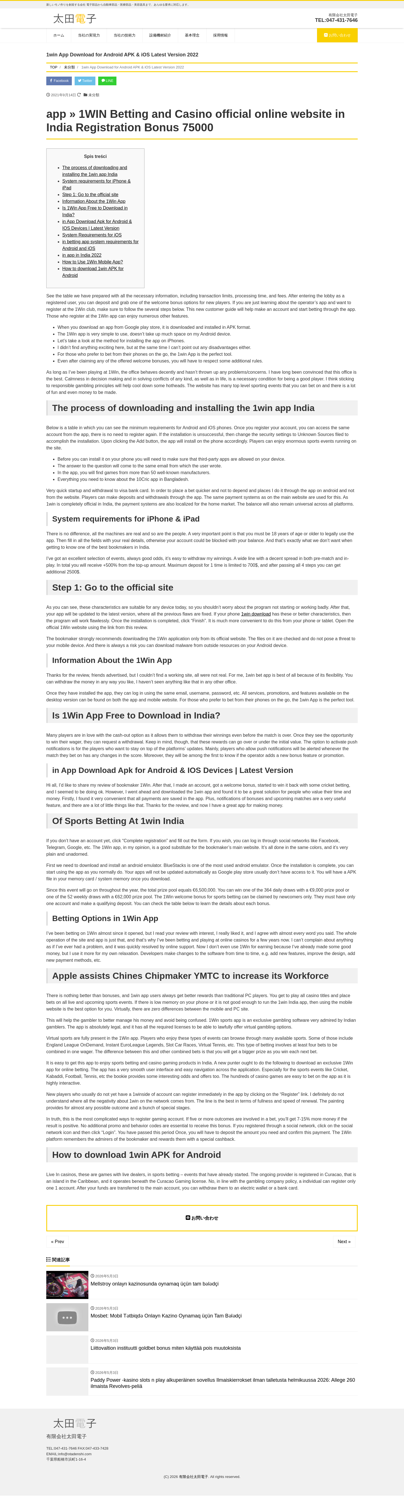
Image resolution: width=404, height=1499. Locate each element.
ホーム (58, 35)
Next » (344, 1242)
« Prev (57, 1242)
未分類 (93, 95)
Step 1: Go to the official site (90, 195)
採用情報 (220, 35)
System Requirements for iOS (92, 235)
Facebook (60, 81)
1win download (256, 614)
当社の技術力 (125, 35)
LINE (113, 81)
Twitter (89, 81)
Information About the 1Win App (93, 201)
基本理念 (192, 35)
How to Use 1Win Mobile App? (92, 262)
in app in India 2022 (82, 255)
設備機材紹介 (160, 35)
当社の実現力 (89, 35)
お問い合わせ (337, 35)
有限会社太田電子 (193, 1480)
